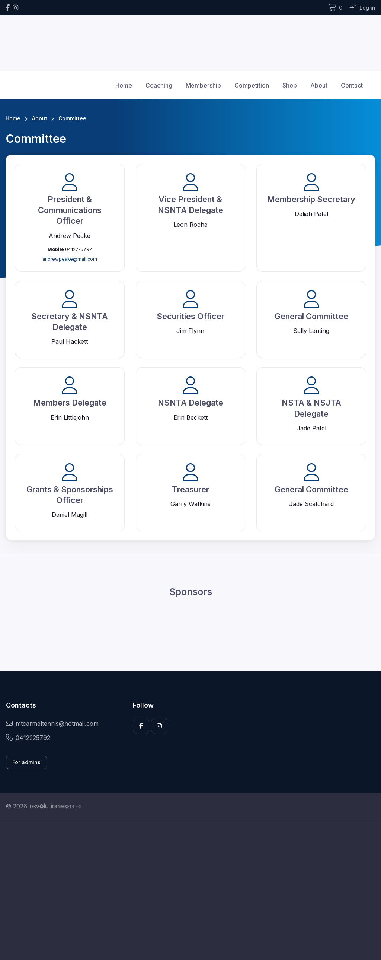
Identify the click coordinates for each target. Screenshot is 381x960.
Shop (289, 85)
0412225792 (28, 737)
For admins (26, 762)
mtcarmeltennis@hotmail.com (52, 723)
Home (123, 85)
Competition (251, 85)
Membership (203, 85)
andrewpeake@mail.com (69, 259)
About (318, 85)
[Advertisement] (190, 890)
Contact (352, 85)
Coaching (158, 85)
